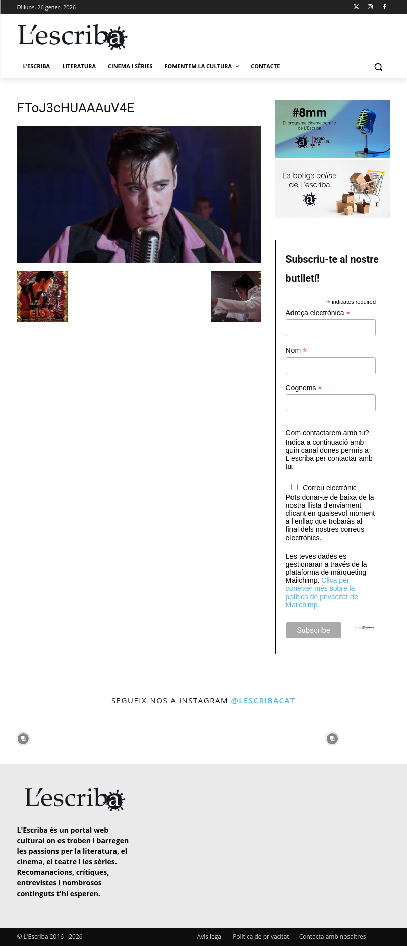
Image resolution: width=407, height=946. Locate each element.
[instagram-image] (23, 736)
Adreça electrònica (318, 313)
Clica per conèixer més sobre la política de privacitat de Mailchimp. (322, 592)
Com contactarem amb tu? (327, 433)
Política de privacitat (260, 936)
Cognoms (304, 388)
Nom (296, 351)
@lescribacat (263, 700)
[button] (378, 66)
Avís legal (210, 936)
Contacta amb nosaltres (332, 936)
